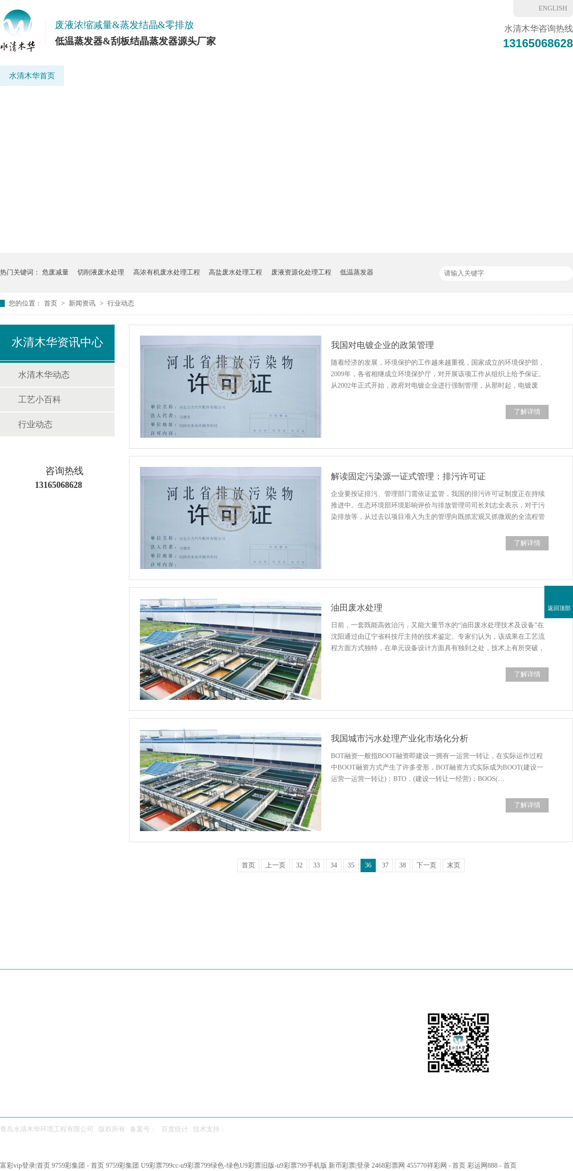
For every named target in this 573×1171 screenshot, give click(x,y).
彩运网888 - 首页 (492, 1165)
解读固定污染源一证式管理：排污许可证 (408, 476)
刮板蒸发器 (148, 76)
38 (402, 865)
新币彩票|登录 (349, 1165)
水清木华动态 (44, 375)
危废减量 (55, 272)
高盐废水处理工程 (235, 272)
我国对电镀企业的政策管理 (382, 345)
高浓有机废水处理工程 (166, 272)
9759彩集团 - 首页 (78, 1165)
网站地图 (547, 951)
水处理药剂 (364, 951)
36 (368, 865)
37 (385, 865)
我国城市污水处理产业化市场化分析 (399, 738)
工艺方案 (249, 76)
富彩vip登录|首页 (25, 1165)
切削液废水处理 (100, 272)
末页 (453, 865)
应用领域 (201, 76)
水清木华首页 (32, 76)
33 (316, 865)
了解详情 (527, 411)
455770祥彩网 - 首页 (436, 1165)
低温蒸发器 (92, 76)
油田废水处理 (356, 607)
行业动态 (120, 303)
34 (333, 865)
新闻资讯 (418, 76)
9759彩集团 (122, 1165)
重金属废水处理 (358, 76)
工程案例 (298, 76)
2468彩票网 (388, 1165)
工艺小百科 (39, 399)
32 (299, 865)
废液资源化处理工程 (301, 272)
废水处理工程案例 (297, 951)
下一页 (426, 865)
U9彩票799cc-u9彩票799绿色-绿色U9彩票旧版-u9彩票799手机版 (234, 1165)
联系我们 (507, 76)
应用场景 (187, 951)
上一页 (275, 865)
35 (351, 865)
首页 (51, 303)
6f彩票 (463, 76)
